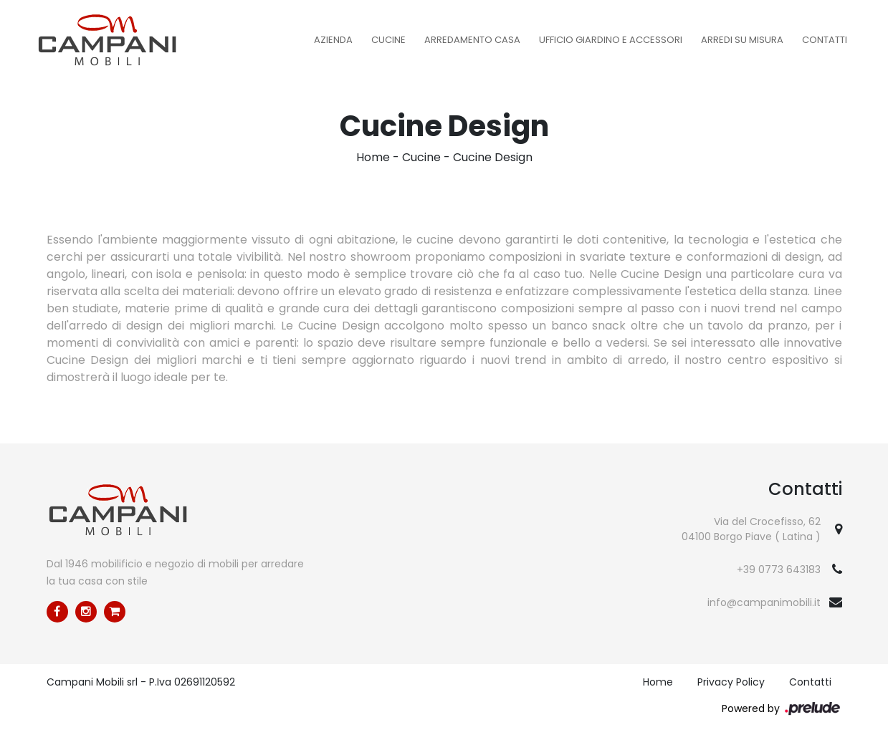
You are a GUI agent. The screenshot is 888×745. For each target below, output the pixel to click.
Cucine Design (493, 157)
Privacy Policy (731, 682)
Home (373, 157)
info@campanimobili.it (764, 602)
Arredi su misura (742, 40)
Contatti (824, 40)
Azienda (333, 40)
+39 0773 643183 (779, 569)
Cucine (388, 40)
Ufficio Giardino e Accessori (610, 40)
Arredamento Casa (472, 40)
